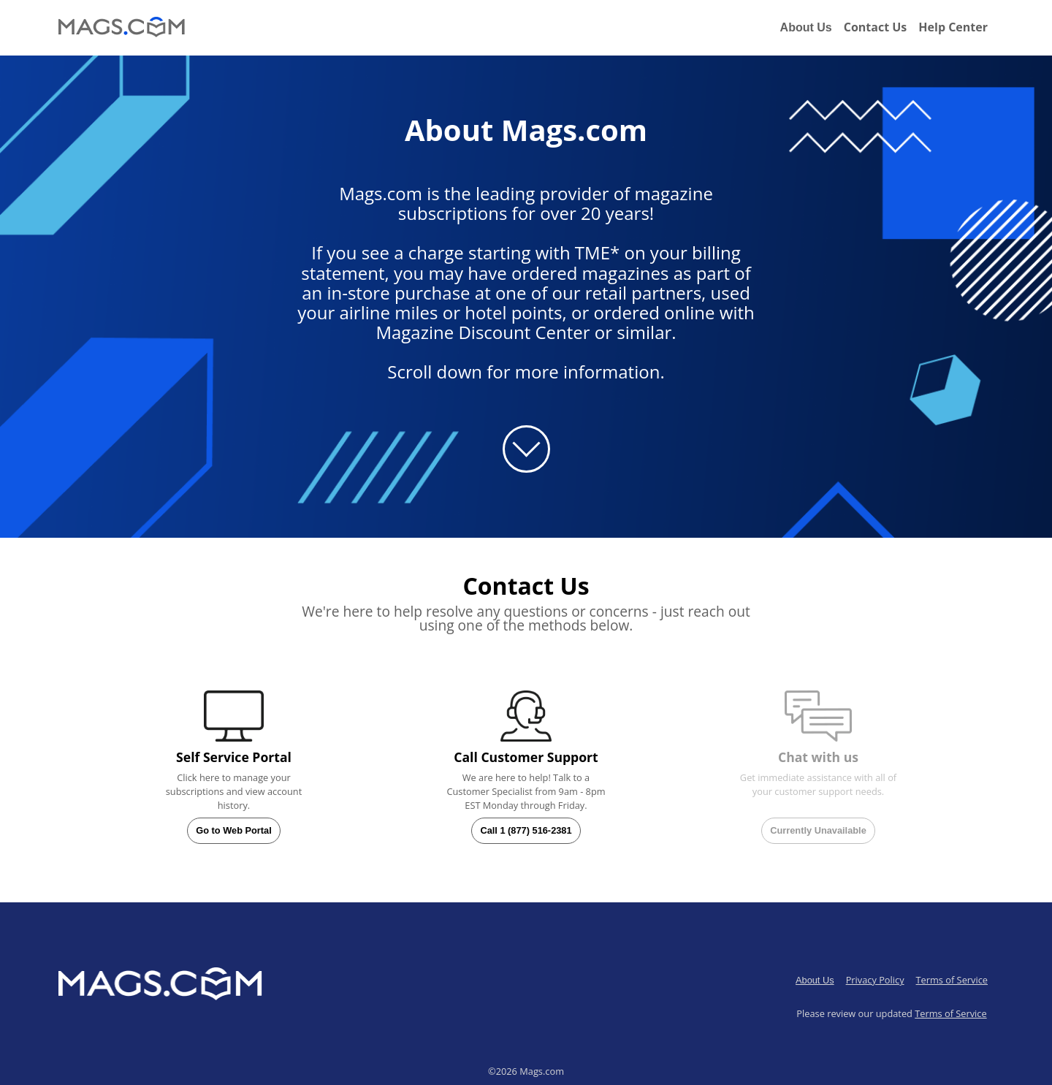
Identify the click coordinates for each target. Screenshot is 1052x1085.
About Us (806, 27)
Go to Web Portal (234, 830)
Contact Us (875, 27)
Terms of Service (952, 979)
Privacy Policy (875, 979)
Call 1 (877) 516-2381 (525, 830)
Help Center (953, 27)
